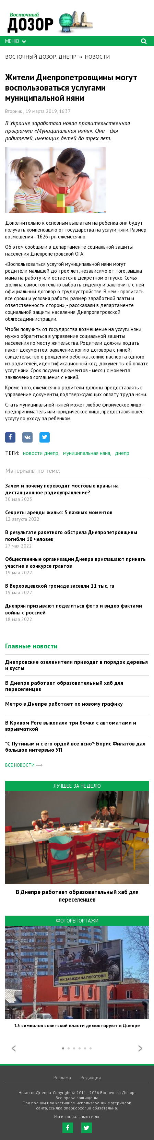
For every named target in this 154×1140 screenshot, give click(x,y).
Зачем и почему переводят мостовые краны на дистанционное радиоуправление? (62, 489)
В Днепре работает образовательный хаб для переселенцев (64, 685)
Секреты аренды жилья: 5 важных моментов (58, 512)
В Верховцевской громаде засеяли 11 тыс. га (59, 586)
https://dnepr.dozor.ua (49, 19)
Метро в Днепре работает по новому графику (64, 703)
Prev (13, 1048)
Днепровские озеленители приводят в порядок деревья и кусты (76, 664)
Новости (97, 56)
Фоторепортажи (77, 920)
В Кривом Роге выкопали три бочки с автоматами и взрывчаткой (70, 725)
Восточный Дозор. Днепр (40, 56)
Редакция (91, 1077)
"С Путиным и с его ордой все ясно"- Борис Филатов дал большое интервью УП (75, 746)
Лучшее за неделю (77, 786)
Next (140, 1048)
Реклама (62, 1077)
